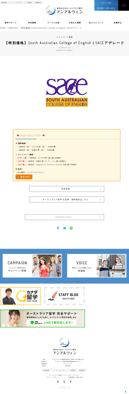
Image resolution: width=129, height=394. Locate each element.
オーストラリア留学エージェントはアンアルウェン (64, 375)
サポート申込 (106, 3)
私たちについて (96, 22)
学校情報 (32, 22)
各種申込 (118, 22)
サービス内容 (53, 22)
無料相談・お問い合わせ (106, 8)
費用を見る (24, 177)
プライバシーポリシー (52, 377)
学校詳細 (66, 189)
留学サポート (11, 22)
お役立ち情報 (75, 22)
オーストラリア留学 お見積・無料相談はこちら (66, 199)
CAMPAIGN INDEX (64, 217)
